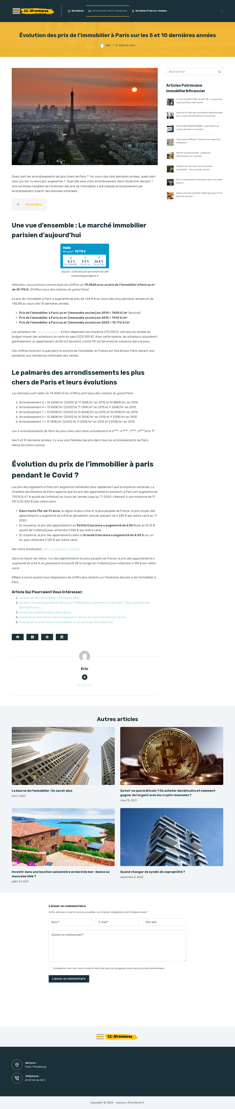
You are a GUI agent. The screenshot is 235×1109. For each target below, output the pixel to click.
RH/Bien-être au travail (149, 11)
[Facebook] (18, 637)
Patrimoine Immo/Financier (107, 11)
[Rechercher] (221, 11)
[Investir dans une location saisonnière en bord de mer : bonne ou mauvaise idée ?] (63, 837)
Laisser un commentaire (69, 978)
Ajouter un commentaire (67, 935)
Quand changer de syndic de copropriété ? (152, 872)
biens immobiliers (48, 332)
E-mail (103, 922)
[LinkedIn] (62, 637)
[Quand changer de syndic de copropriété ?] (171, 837)
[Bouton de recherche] (219, 71)
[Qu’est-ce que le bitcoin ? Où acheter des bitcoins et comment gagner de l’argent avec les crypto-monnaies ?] (171, 756)
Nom (55, 922)
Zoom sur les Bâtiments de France (45, 612)
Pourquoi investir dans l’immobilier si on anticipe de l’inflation (66, 622)
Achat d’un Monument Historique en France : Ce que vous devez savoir (72, 617)
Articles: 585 (84, 685)
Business (76, 11)
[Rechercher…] (191, 71)
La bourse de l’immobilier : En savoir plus (49, 598)
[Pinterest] (47, 637)
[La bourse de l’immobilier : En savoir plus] (63, 756)
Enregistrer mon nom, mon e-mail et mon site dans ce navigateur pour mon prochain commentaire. (109, 968)
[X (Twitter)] (32, 637)
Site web (151, 922)
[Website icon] (84, 677)
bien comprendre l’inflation (60, 549)
